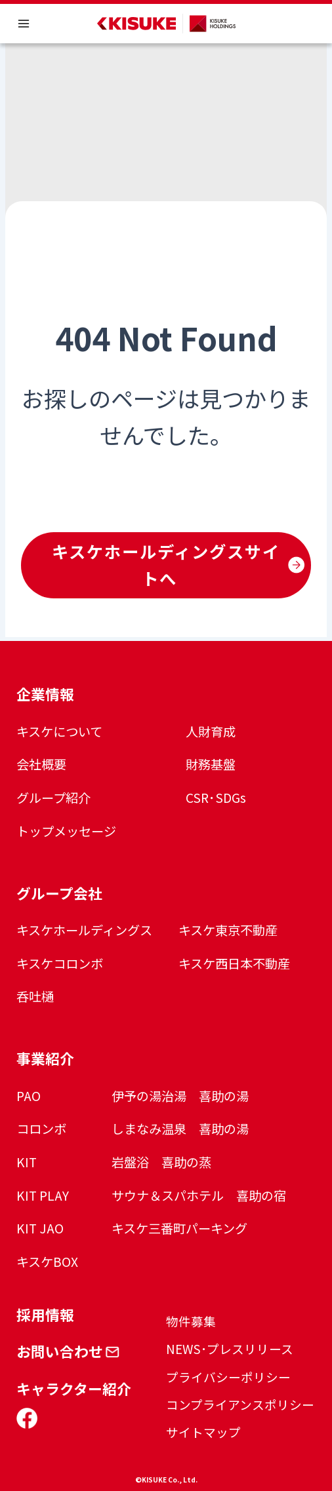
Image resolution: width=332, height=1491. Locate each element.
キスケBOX (47, 1261)
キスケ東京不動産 (228, 930)
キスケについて (59, 731)
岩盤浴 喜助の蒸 (161, 1162)
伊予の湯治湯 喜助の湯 (180, 1096)
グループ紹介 (53, 797)
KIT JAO (40, 1228)
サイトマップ (203, 1432)
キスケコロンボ (59, 963)
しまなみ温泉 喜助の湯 (180, 1128)
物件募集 (191, 1321)
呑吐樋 (35, 996)
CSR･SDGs (216, 797)
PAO (28, 1096)
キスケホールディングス (84, 930)
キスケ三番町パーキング (179, 1228)
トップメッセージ (66, 831)
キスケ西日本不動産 (234, 963)
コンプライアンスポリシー (240, 1404)
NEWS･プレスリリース (229, 1348)
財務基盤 (211, 764)
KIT (26, 1162)
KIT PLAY (42, 1195)
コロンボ (41, 1128)
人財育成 (211, 731)
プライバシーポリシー (228, 1376)
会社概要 (41, 764)
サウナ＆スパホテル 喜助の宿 (199, 1195)
